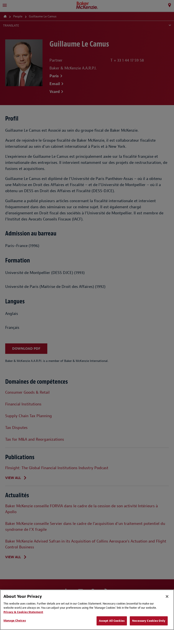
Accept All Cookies (112, 621)
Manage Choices (14, 620)
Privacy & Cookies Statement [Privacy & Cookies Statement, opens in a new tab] (23, 612)
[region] (87, 610)
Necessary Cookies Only (148, 621)
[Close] (167, 596)
